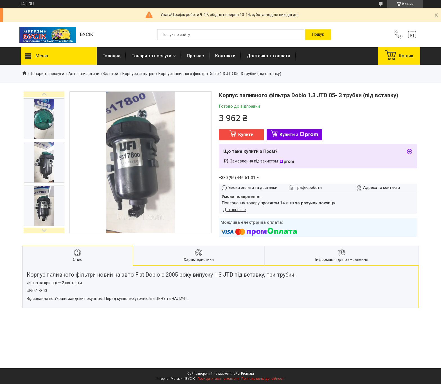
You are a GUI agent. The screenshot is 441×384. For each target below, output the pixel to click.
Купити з (299, 134)
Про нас (195, 55)
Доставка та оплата (268, 55)
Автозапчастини (83, 73)
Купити (245, 134)
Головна (111, 55)
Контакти (225, 55)
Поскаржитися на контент (218, 379)
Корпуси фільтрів (138, 73)
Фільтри (110, 73)
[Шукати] (318, 34)
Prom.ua (247, 374)
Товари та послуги (151, 55)
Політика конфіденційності (262, 379)
